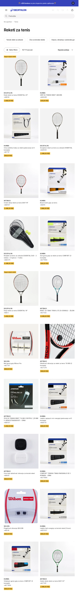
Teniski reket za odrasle (14, 40)
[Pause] (73, 3)
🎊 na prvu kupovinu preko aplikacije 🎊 (37, 3)
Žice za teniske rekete (37, 40)
